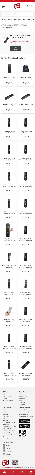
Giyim (4, 410)
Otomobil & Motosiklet (9, 439)
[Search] (17, 14)
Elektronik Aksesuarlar (20, 24)
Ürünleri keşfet (15, 48)
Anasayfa (3, 24)
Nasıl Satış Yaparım (8, 400)
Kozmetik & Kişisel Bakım (9, 426)
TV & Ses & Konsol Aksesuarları (9, 26)
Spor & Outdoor (7, 428)
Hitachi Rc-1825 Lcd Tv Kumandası (10, 29)
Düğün (10, 19)
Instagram (7, 451)
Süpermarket (6, 433)
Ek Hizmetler (6, 437)
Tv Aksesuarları (23, 26)
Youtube (7, 454)
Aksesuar (5, 414)
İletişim (5, 398)
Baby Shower (17, 19)
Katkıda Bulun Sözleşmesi (26, 416)
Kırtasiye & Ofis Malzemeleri (10, 435)
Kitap (4, 418)
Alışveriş (4, 19)
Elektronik (10, 24)
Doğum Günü (26, 19)
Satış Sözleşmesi (23, 414)
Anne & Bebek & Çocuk (9, 422)
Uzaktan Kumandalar (6, 27)
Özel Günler (22, 404)
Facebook (7, 445)
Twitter (6, 448)
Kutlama (21, 400)
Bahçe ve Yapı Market (8, 431)
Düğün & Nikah (23, 396)
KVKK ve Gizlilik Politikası (25, 410)
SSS (4, 394)
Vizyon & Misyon (7, 396)
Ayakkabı (5, 412)
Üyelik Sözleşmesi (24, 412)
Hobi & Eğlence (7, 416)
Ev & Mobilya (6, 424)
